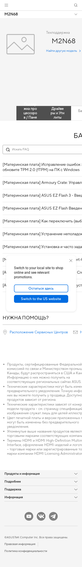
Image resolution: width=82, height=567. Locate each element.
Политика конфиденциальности (25, 551)
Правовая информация (19, 544)
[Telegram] (53, 516)
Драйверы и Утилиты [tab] (57, 113)
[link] (41, 5)
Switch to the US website (41, 299)
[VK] (41, 516)
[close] (71, 260)
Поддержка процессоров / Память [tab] (30, 113)
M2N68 (11, 14)
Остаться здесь (41, 288)
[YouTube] (28, 516)
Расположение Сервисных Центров (39, 332)
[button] (6, 5)
